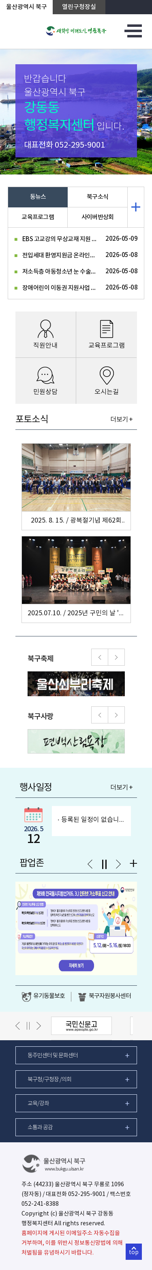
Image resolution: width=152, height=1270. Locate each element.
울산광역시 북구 (26, 7)
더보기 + (121, 419)
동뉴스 (38, 197)
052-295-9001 (80, 145)
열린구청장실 (79, 7)
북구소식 (97, 197)
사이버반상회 (97, 217)
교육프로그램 (37, 217)
